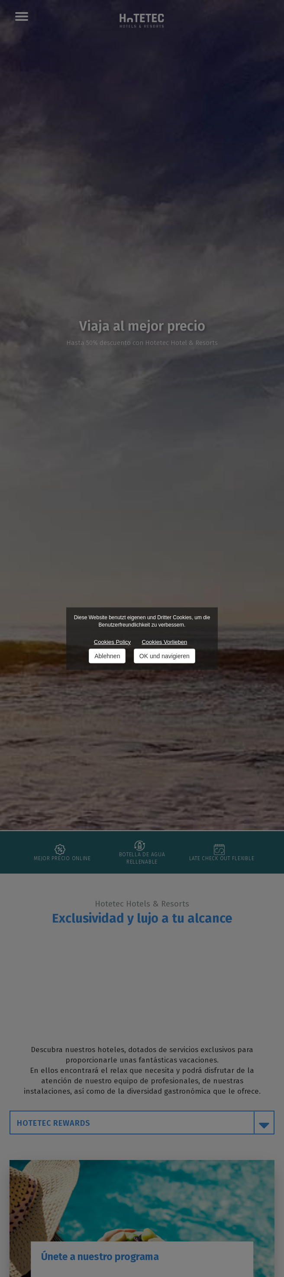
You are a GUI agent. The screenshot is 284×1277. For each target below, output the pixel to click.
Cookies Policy (112, 642)
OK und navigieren (164, 656)
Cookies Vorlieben (164, 642)
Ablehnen (107, 656)
